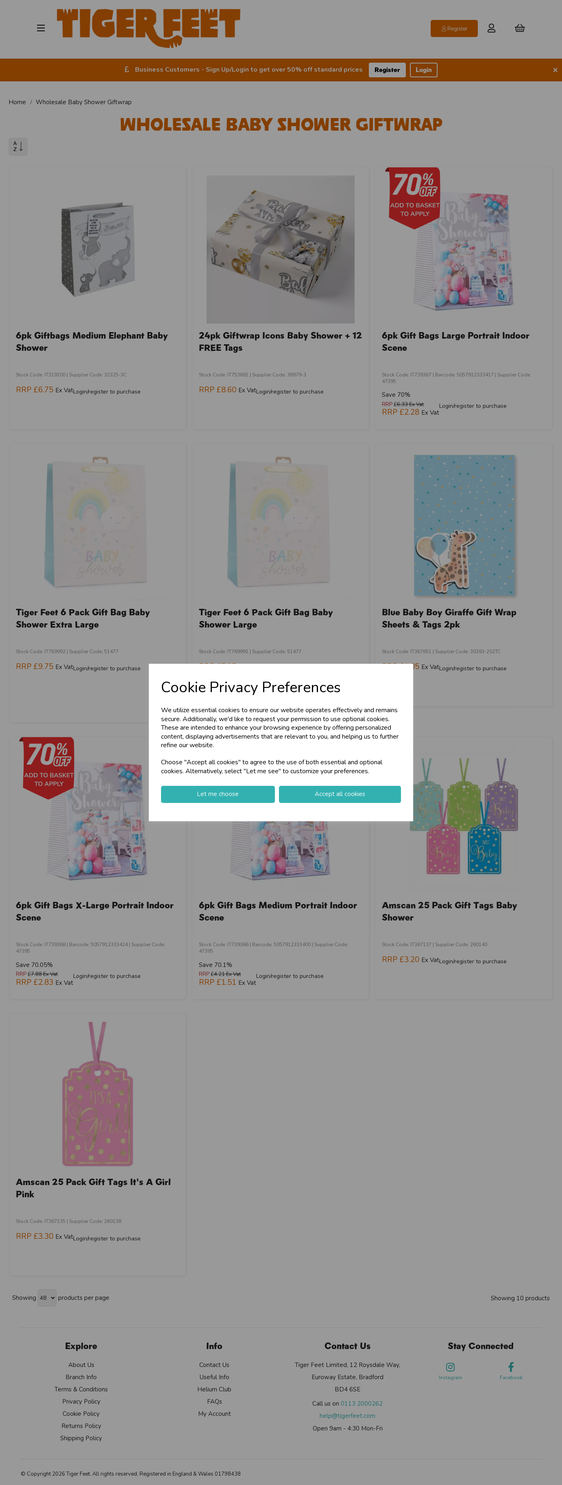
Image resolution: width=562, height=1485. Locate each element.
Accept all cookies (340, 794)
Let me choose (218, 794)
